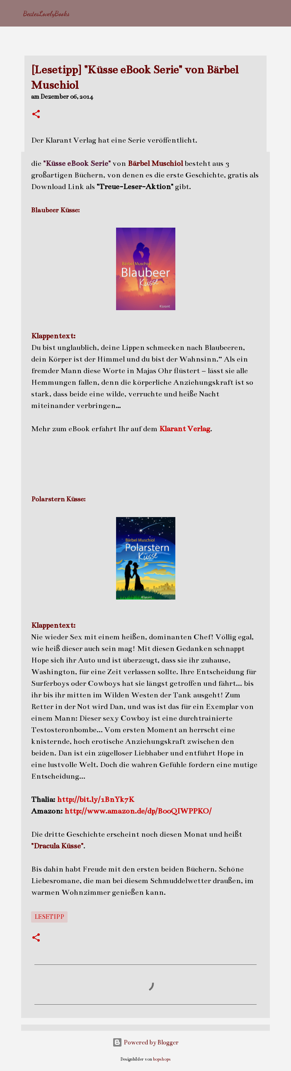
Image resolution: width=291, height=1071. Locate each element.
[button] (36, 115)
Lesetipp (49, 916)
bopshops (162, 1059)
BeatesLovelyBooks (46, 13)
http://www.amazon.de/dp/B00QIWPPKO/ (138, 811)
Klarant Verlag (184, 428)
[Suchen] (279, 13)
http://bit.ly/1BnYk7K (95, 799)
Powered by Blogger (145, 1042)
